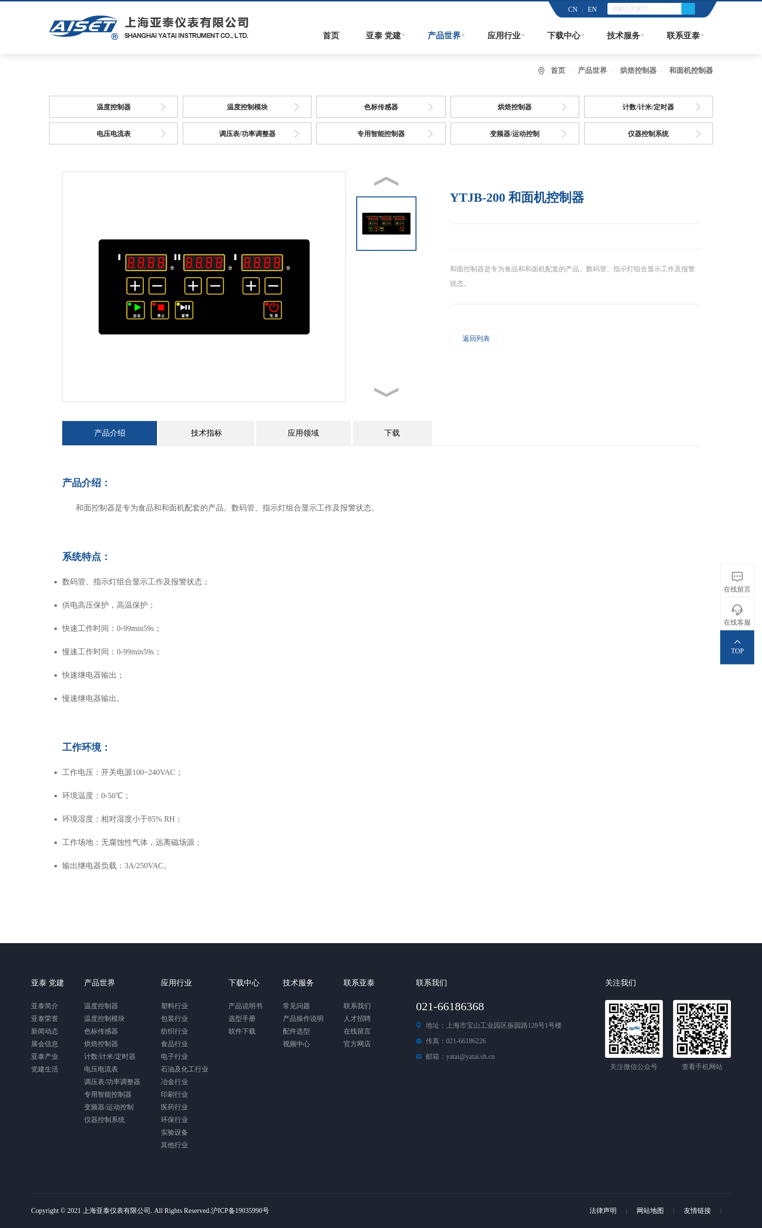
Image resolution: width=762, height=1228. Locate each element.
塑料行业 (174, 1006)
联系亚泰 (683, 35)
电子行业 (174, 1056)
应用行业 (503, 35)
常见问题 (296, 1006)
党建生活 (44, 1069)
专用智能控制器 (381, 134)
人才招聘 (357, 1018)
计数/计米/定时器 (648, 107)
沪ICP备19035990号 (240, 1210)
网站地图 (650, 1210)
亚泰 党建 (383, 35)
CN (572, 9)
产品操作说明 (303, 1018)
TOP (737, 651)
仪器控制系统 (648, 134)
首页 (331, 35)
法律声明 (603, 1210)
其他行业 (174, 1145)
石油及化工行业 (184, 1069)
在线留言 (357, 1031)
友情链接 (697, 1210)
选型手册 (242, 1018)
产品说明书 (245, 1006)
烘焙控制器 (638, 70)
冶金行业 (174, 1082)
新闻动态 (44, 1031)
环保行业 (174, 1119)
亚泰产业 (44, 1056)
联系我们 (357, 1006)
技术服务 (623, 35)
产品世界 (444, 35)
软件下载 (242, 1031)
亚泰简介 (44, 1006)
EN (592, 9)
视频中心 (296, 1044)
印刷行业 (174, 1094)
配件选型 (296, 1031)
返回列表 (476, 338)
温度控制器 (114, 107)
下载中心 (563, 35)
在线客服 (737, 622)
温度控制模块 (247, 107)
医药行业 (174, 1107)
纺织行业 (174, 1031)
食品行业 (174, 1044)
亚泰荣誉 (44, 1018)
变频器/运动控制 (514, 134)
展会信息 (44, 1044)
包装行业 (174, 1018)
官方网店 (357, 1044)
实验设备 (174, 1132)
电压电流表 (114, 134)
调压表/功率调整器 (247, 134)
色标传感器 (381, 107)
